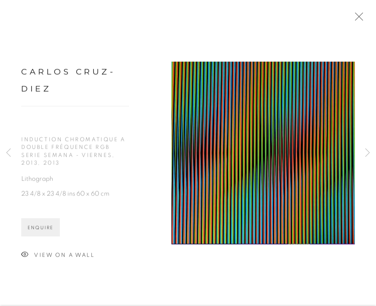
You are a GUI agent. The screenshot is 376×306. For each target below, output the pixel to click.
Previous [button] (8, 153)
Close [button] (357, 19)
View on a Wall (58, 257)
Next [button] (367, 153)
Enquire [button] (40, 229)
